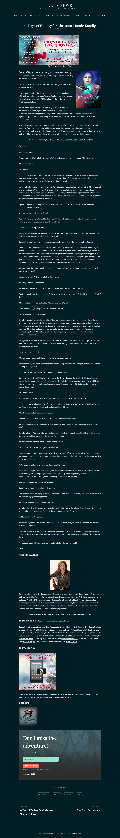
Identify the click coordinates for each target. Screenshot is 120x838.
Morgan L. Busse (25, 630)
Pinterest (77, 614)
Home (16, 15)
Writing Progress (63, 15)
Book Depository (86, 140)
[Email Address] (41, 759)
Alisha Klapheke (67, 633)
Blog (41, 15)
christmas (44, 794)
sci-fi (79, 794)
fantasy (56, 794)
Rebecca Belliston (57, 627)
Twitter (69, 614)
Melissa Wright (29, 642)
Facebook (60, 614)
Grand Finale (71, 642)
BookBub (51, 614)
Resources (88, 15)
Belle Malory (70, 636)
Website (32, 614)
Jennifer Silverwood (69, 639)
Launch (34, 627)
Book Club (77, 15)
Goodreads (50, 140)
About (23, 15)
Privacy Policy (101, 15)
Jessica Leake (24, 636)
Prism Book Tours (65, 66)
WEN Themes (77, 833)
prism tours (68, 794)
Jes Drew (66, 630)
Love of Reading (61, 788)
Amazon (60, 140)
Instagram (86, 614)
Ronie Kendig (27, 633)
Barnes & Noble (71, 140)
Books (31, 15)
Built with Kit (29, 774)
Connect (49, 15)
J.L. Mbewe (60, 5)
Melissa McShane (26, 639)
